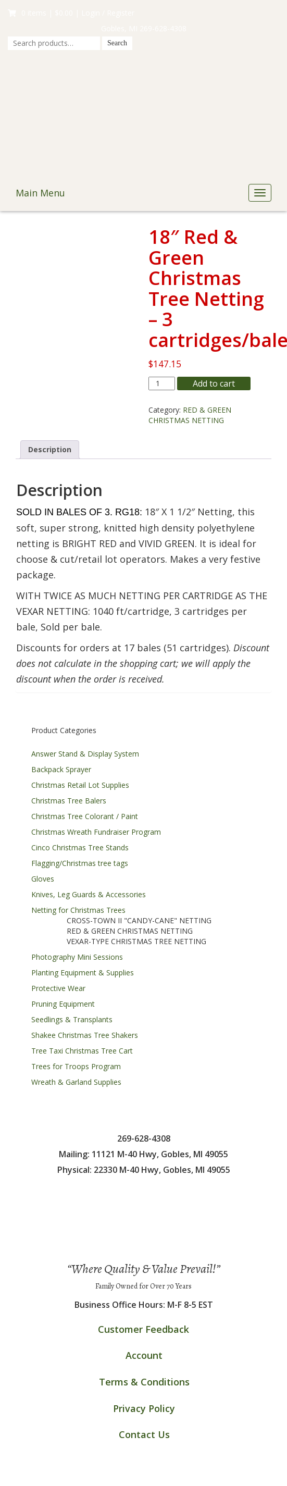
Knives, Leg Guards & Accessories (88, 894)
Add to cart (214, 383)
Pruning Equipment (63, 1004)
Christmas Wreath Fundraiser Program (96, 832)
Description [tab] (49, 449)
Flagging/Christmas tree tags (79, 863)
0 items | (40, 13)
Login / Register (107, 13)
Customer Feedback (143, 1329)
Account (144, 1355)
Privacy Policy (144, 1408)
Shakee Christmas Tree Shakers (84, 1035)
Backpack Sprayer (61, 769)
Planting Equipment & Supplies (82, 972)
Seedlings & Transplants (72, 1019)
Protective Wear (58, 988)
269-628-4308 (163, 28)
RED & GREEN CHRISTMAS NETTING (189, 415)
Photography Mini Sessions (77, 957)
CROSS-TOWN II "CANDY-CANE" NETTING (139, 920)
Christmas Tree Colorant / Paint (84, 816)
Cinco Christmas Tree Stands (80, 847)
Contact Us (144, 1434)
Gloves (42, 879)
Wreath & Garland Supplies (76, 1082)
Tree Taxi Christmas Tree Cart (82, 1051)
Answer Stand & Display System (85, 754)
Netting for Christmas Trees (78, 910)
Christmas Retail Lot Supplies (80, 785)
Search (117, 43)
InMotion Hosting (143, 1475)
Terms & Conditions (144, 1382)
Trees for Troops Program (76, 1066)
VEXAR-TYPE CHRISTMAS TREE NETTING (136, 941)
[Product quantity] (161, 383)
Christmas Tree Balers (68, 801)
